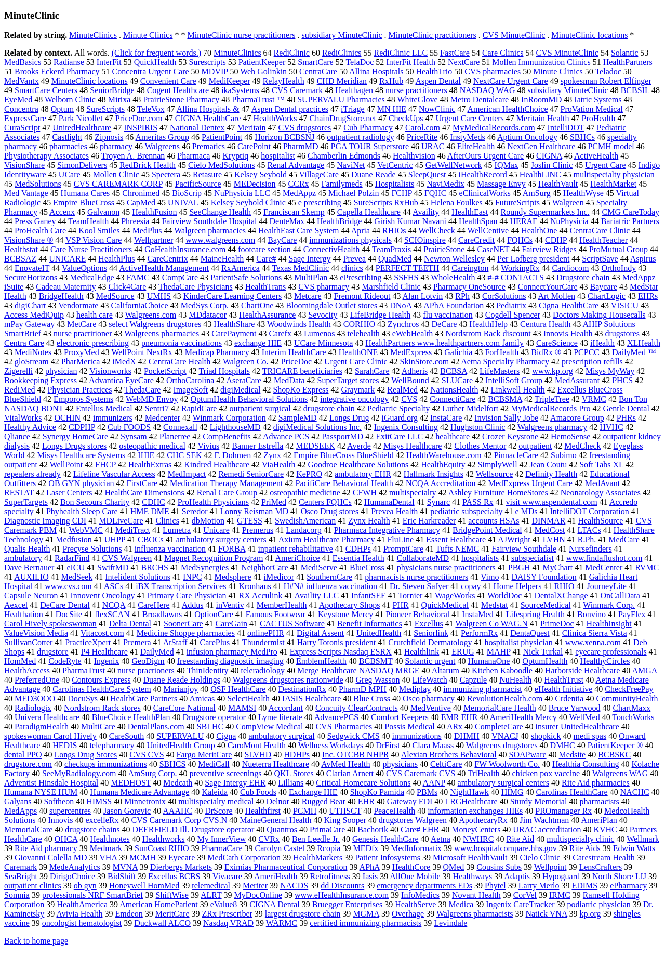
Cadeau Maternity (66, 286)
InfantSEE (368, 595)
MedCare (624, 539)
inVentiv (230, 604)
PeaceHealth (394, 810)
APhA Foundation (453, 305)
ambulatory (23, 558)
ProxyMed (81, 352)
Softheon (59, 801)
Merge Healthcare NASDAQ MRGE (358, 670)
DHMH (467, 735)
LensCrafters (600, 866)
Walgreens (162, 146)
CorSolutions (504, 296)
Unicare (216, 530)
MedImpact (187, 473)
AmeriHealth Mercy (523, 717)
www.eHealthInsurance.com (342, 895)
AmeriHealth (276, 876)
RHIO (564, 586)
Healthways (473, 876)
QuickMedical (445, 604)
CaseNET (493, 249)
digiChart (30, 305)
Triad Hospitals (224, 371)
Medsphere (232, 576)
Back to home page (36, 940)
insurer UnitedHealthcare (577, 726)
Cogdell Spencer (512, 314)
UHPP (114, 539)
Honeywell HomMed (144, 885)
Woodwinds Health (299, 324)
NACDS (294, 885)
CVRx (269, 838)
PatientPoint (222, 137)
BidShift (122, 876)
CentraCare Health (180, 361)
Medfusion (73, 539)
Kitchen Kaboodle (502, 670)
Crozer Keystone (510, 436)
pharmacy (116, 146)
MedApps (20, 810)
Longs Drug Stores (85, 754)
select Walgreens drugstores (155, 324)
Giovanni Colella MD (51, 857)
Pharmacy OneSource (469, 286)
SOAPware (528, 754)
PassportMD (342, 436)
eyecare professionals (610, 651)
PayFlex (631, 614)
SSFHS (406, 277)
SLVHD (257, 754)
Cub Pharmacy (368, 127)
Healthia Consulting (585, 764)
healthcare (452, 436)
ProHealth (599, 118)
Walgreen (568, 202)
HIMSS (99, 801)
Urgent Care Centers (470, 118)
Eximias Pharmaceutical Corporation (285, 866)
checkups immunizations (105, 764)
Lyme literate (280, 717)
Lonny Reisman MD (254, 511)
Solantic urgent (430, 661)
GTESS (249, 520)
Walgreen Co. (246, 361)
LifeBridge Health (380, 314)
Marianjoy (181, 689)
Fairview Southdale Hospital (209, 221)
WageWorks (455, 595)
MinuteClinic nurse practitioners (241, 35)
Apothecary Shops (349, 604)
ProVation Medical (592, 108)
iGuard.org (400, 417)
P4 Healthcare (104, 651)
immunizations (417, 735)
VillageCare (319, 174)
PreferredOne (37, 679)
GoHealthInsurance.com (184, 249)
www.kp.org (552, 371)
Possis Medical (409, 726)
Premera (137, 642)
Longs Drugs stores (74, 445)
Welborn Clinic (70, 99)
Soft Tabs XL (601, 464)
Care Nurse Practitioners (91, 249)
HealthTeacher (603, 240)
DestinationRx (302, 689)
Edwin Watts (634, 848)
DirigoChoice (72, 876)
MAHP (499, 651)
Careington (469, 268)
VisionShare (24, 165)
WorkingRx (520, 268)
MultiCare (98, 726)
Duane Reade (373, 174)
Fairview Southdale (523, 548)
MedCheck (582, 445)
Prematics (208, 146)
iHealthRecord (483, 174)
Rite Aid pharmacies (596, 782)
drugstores (622, 333)
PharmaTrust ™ (258, 99)
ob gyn (85, 885)
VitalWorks (23, 417)
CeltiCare (446, 764)
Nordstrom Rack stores (102, 707)
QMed (453, 866)
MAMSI (242, 707)
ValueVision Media (36, 633)
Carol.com (422, 127)
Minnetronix (145, 801)
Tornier (410, 595)
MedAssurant (577, 380)
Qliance (17, 436)
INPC (192, 576)
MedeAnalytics (74, 866)
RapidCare (199, 408)
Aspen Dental (438, 80)
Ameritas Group (162, 137)
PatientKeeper (262, 62)
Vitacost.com (102, 633)
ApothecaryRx (483, 820)
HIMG (512, 792)
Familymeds (342, 183)
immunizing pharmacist (482, 689)
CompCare (180, 277)
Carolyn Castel (280, 848)
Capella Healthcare (369, 211)
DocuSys (83, 698)
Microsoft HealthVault (470, 857)
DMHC (562, 745)
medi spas (590, 735)
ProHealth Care (40, 230)
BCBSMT (376, 661)
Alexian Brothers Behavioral (449, 754)
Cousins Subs (499, 866)
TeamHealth (88, 221)
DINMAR (548, 520)
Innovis (60, 820)
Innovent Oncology (103, 595)
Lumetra (177, 530)
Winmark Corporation (229, 417)
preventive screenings (225, 773)
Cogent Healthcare (178, 90)
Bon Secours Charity (94, 502)
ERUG (462, 651)
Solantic (624, 52)
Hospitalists (395, 183)
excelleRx (101, 820)
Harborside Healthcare (582, 670)
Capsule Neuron (31, 595)
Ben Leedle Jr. (316, 838)
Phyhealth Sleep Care (82, 511)
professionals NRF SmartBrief (92, 895)
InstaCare (446, 417)
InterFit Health (410, 62)
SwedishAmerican (305, 520)
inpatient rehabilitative (295, 548)
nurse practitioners (416, 90)
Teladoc (608, 71)
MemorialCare (28, 829)
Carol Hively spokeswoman (50, 623)
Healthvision (414, 155)
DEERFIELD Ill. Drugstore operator (193, 829)
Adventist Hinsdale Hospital (51, 782)
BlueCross (367, 567)
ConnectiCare (452, 399)
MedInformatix (416, 848)
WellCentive (488, 230)
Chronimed (140, 193)
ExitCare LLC (399, 436)
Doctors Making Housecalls (599, 314)
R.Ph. (587, 539)
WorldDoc (504, 595)
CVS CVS (146, 754)
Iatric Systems (597, 99)
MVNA (125, 866)
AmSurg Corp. (152, 773)
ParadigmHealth (42, 726)
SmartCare (315, 62)
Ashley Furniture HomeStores (498, 492)
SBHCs (582, 137)
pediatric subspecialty (466, 511)
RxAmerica (240, 268)
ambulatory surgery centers (221, 539)
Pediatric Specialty (398, 408)
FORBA (231, 548)
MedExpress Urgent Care (530, 483)
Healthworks (163, 838)
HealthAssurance (267, 314)
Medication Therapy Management (226, 483)
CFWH (365, 492)
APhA (370, 866)
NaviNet (351, 165)
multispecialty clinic (580, 838)
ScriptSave (600, 258)
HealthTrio (434, 71)
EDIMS (584, 885)
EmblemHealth (321, 661)
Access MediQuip (34, 314)
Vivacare (227, 876)
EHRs (648, 296)
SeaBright (20, 876)
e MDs (526, 511)
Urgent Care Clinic (355, 361)
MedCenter (603, 567)
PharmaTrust (83, 670)
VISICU (625, 305)
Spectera (166, 174)
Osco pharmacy (429, 698)
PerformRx (479, 633)
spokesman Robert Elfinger (606, 80)
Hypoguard (561, 876)
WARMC (281, 923)
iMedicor (279, 576)
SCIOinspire (425, 240)
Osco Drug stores (329, 511)
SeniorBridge (112, 90)
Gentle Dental (626, 408)
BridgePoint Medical (487, 530)
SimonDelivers (82, 165)
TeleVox (151, 108)
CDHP (556, 240)
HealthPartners (628, 62)
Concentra (21, 108)
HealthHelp (488, 324)
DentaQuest (530, 633)
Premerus (257, 530)
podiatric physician (599, 904)
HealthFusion (154, 211)
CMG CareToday (630, 211)
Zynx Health (369, 520)
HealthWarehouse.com (444, 455)
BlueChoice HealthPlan (131, 717)
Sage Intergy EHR (235, 782)
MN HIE (391, 108)
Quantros (282, 829)
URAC (432, 146)
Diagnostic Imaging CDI (45, 520)
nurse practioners (146, 670)
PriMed (273, 502)
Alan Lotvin (423, 296)
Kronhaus (254, 586)
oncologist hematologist (82, 923)
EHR (366, 801)
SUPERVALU (180, 735)
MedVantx (21, 80)
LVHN (554, 539)
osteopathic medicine (305, 492)
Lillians (290, 782)
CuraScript (22, 127)
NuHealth (515, 679)
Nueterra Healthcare (275, 764)
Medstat (494, 604)
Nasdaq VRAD (228, 923)
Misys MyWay (610, 371)
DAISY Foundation (543, 576)
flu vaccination (448, 314)
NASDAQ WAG (487, 90)
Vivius (209, 445)
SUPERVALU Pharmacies (341, 99)
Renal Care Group (227, 492)
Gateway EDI (410, 801)
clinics (352, 268)
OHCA (66, 838)
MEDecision (255, 183)
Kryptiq (235, 155)
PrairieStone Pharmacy (181, 99)
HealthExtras (150, 464)
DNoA (400, 305)
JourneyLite (607, 586)
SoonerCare (183, 623)
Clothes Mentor (480, 445)
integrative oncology (354, 399)
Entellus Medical (104, 408)
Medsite (572, 754)
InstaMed (477, 614)
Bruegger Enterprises (347, 904)
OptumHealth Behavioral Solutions (249, 399)
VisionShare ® (28, 240)
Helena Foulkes (457, 202)
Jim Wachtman (544, 820)
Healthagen (354, 90)
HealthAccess (27, 670)
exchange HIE (258, 342)
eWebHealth (412, 333)
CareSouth (126, 735)
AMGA (644, 670)
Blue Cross (371, 698)
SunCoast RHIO (162, 848)
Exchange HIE (313, 792)
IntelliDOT (566, 127)
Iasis (370, 876)
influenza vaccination (170, 548)
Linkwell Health (517, 389)
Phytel (495, 885)
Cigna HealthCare (568, 305)
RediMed (19, 389)
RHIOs (394, 230)
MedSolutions (38, 183)
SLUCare (457, 380)
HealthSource (600, 520)
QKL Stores (294, 773)
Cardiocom (570, 268)
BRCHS (154, 567)
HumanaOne (489, 661)
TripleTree (552, 399)
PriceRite (422, 137)
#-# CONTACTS (515, 277)
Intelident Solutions (137, 576)
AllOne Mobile (415, 876)
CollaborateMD (423, 558)
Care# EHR (420, 829)
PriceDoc (296, 361)
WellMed (584, 717)
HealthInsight (609, 623)
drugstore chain (329, 408)
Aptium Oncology (527, 137)
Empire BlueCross (83, 202)
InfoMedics (420, 895)
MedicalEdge (92, 277)
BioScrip (187, 193)
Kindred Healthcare (216, 464)
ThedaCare (142, 389)
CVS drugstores (304, 127)
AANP (434, 782)
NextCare (464, 62)
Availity (426, 211)
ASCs (113, 586)
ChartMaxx (631, 707)
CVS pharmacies (492, 71)
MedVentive (430, 707)
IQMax (506, 165)
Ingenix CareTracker (520, 904)
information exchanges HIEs (475, 810)
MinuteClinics (93, 35)
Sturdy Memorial (538, 801)
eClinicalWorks (485, 193)
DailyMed (157, 651)
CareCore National (184, 707)
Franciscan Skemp (294, 211)
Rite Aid (520, 838)
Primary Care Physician (187, 595)
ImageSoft (190, 389)
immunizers (112, 417)
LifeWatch (430, 679)
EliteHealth (476, 146)
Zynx (272, 455)
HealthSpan (478, 221)
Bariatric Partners (630, 221)
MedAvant (602, 483)
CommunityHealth (627, 698)
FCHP (401, 193)
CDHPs (358, 548)
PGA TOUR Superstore (370, 146)
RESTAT (19, 492)
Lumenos (319, 333)
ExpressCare (25, 118)
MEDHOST (131, 782)
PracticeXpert (88, 642)
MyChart (557, 567)
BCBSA (453, 371)
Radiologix (33, 707)
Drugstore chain (583, 277)
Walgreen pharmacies (210, 230)
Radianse (69, 62)
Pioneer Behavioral (417, 614)
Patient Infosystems (387, 857)
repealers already (32, 473)
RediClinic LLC (401, 52)
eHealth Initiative (564, 689)
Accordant (285, 707)
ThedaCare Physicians (195, 286)
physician (61, 371)
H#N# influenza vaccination (330, 586)
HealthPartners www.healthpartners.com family (444, 342)
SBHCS (172, 764)
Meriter (255, 885)
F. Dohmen (232, 455)
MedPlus (147, 230)
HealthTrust (563, 679)
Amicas (202, 698)
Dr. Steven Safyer (419, 586)
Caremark (20, 866)
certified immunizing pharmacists (365, 923)
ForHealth (501, 352)
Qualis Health (27, 548)
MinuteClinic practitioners (432, 35)
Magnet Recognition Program (213, 558)
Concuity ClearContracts (356, 707)
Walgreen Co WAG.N (491, 623)
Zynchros (403, 324)
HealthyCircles (605, 661)
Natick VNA (546, 913)
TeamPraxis (391, 249)
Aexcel (16, 604)
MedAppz (299, 193)
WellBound (410, 380)
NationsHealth (454, 389)
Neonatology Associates (601, 492)
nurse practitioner (83, 333)
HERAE (524, 221)
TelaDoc (359, 62)
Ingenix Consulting (406, 427)
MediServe (319, 567)
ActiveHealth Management (164, 268)
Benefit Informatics (369, 623)
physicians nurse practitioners (446, 567)
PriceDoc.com (139, 118)
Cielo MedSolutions (221, 165)
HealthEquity (443, 464)
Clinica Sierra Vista (594, 633)
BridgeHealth (61, 296)
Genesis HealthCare (385, 838)
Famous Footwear (275, 614)
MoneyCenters (475, 829)
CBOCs (151, 539)
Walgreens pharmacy (552, 427)
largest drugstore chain (302, 913)
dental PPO (23, 754)
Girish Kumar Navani (410, 221)
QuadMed (394, 258)
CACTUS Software (292, 623)
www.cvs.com (68, 586)
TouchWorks (633, 717)
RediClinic (292, 52)
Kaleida (215, 792)
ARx (454, 726)
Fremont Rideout (362, 296)
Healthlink (422, 651)
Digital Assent (320, 633)
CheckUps (406, 118)
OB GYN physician (81, 483)
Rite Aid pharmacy (46, 848)
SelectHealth (248, 698)
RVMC (647, 567)
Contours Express (101, 679)
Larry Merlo (539, 885)
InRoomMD (541, 99)
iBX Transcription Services (181, 586)
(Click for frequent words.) (156, 52)
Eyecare (181, 857)
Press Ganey (35, 221)
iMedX (124, 361)
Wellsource (494, 473)
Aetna (440, 838)
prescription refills (592, 361)
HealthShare (234, 324)
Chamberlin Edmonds (344, 155)
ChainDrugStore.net (342, 118)
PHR (400, 604)
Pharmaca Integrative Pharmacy (387, 530)
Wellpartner (153, 240)
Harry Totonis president (336, 642)
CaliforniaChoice (139, 305)
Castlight (67, 137)
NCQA (113, 604)
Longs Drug (349, 417)
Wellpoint (550, 866)
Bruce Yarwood (575, 707)
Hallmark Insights (433, 473)
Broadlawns (162, 614)
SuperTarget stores (348, 380)
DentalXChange (561, 595)
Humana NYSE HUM (40, 792)
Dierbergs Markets (181, 866)
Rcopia (328, 848)
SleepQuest (427, 174)
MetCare (81, 324)
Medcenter (162, 417)
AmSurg (537, 193)
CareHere (153, 604)
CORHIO (359, 324)
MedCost (550, 530)
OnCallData (620, 595)
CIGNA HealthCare (208, 118)
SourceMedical (546, 604)
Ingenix (106, 661)
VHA (108, 857)
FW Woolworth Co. (507, 764)
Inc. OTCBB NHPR (355, 754)
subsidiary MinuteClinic (341, 35)
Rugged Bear (323, 801)
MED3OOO (35, 698)
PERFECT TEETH (408, 268)
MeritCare (172, 913)
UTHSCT (345, 810)
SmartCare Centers (46, 90)
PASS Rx (477, 502)
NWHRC (478, 838)
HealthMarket (613, 183)
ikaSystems (240, 90)
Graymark (358, 389)
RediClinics (342, 52)
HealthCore (411, 866)
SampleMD (297, 417)
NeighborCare (264, 567)
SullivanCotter (28, 642)
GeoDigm (148, 661)
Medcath (177, 782)
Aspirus (643, 258)
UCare (70, 174)
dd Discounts (342, 885)
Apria (360, 230)
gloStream (32, 361)
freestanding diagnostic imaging (230, 661)
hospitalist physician (519, 642)
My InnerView (221, 838)
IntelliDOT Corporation (589, 511)
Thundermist (263, 642)
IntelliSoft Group (513, 380)
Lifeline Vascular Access (114, 473)
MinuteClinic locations (589, 35)
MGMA (366, 913)
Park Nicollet (81, 118)
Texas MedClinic (300, 268)
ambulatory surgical (281, 735)
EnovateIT (32, 268)
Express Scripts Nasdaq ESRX (341, 651)
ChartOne (257, 305)
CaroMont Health (257, 745)
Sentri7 (157, 408)
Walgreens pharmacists (474, 913)
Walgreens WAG (620, 773)
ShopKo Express (300, 389)
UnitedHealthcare (81, 127)
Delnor (277, 801)
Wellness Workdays (331, 745)
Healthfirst (263, 810)
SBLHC (210, 726)
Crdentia (569, 698)
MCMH (142, 857)
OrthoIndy (618, 268)
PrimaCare (327, 829)
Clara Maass (433, 745)
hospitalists (480, 558)
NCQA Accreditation (441, 483)
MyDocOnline (258, 895)
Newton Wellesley (454, 258)
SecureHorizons (30, 277)
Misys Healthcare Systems (81, 455)
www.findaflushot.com (604, 558)
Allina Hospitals (376, 71)
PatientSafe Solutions (246, 277)
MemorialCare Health (499, 707)
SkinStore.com (424, 361)
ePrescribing (360, 277)
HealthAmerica (82, 904)
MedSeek (76, 576)
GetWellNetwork (453, 165)
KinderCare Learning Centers (232, 296)
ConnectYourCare (548, 286)
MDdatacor (208, 314)
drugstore (52, 651)
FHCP (105, 464)
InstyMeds (467, 137)
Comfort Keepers (400, 717)
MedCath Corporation (244, 857)
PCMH (304, 810)
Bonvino (591, 614)
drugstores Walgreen (413, 820)
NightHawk (469, 792)
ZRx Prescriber (227, 913)
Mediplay (415, 689)
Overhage (408, 913)
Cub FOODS (129, 427)
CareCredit (476, 240)
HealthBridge (339, 221)
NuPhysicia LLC (242, 193)
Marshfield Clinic (391, 286)
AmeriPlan (599, 820)
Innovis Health (568, 333)
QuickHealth (155, 62)
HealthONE (358, 352)
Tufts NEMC (457, 548)
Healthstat (21, 249)
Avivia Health (79, 913)
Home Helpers (518, 586)
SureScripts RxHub (386, 202)
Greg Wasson (378, 679)
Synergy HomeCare (75, 436)
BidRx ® (546, 352)
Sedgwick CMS (353, 735)
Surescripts (207, 62)
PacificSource (198, 183)
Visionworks (110, 371)
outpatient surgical (259, 408)
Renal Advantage (296, 165)
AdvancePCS (336, 717)
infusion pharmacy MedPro (232, 651)
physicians (400, 764)
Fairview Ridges (549, 249)
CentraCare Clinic (599, 230)
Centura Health (545, 324)
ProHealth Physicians (213, 502)
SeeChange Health (220, 211)
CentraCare (318, 71)
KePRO (309, 473)
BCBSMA (505, 399)
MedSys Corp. (205, 305)
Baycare (603, 286)
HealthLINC (540, 174)
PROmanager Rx (563, 810)
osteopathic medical (152, 445)
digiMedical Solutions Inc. (317, 427)
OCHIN (67, 417)
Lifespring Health (535, 614)
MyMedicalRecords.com (494, 127)
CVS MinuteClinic (514, 35)
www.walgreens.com (220, 240)
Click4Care (127, 286)
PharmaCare (222, 848)
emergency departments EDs (424, 885)
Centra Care (24, 342)
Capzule (473, 679)
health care (94, 314)
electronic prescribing (93, 342)
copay (471, 586)
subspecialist (532, 558)
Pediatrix (511, 305)
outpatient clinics (32, 885)
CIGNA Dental (274, 904)
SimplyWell (497, 464)
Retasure (207, 174)
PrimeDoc (557, 623)
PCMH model (611, 146)
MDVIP (215, 71)
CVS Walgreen (127, 558)
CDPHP (82, 427)
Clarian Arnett (350, 773)
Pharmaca (193, 155)
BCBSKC (614, 754)
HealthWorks (275, 118)
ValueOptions (84, 268)
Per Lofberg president (533, 258)
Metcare (307, 296)
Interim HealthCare (294, 352)
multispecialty (412, 492)
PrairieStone (443, 249)
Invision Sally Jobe (506, 417)
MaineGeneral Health (275, 820)
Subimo (564, 455)
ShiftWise (172, 895)
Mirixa (119, 99)
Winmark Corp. (609, 604)
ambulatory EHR (363, 473)
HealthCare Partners (143, 698)
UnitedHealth (378, 633)
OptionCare (213, 614)
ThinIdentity (208, 670)
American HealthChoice (507, 108)
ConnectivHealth (331, 249)
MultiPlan (310, 277)
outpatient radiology (360, 137)
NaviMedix (445, 183)
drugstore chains (92, 829)
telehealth (363, 333)
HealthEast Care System (298, 230)
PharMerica (80, 361)
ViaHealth (279, 464)
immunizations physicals (350, 240)
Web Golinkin (263, 71)
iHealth (602, 342)
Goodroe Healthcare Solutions (358, 464)
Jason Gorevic (127, 810)
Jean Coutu (548, 464)
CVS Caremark (297, 90)
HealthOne (539, 230)
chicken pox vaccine (546, 773)
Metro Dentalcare (479, 99)
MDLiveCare (121, 520)
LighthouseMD (235, 427)
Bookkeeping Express (40, 380)
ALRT (211, 895)
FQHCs (520, 240)
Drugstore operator (213, 717)
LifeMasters (500, 371)
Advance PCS (286, 436)
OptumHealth (544, 661)
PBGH (519, 567)
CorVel (525, 895)
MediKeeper (229, 80)
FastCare (455, 52)
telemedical (211, 885)
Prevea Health (394, 511)
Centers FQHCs (325, 502)
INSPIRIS (140, 127)
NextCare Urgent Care (510, 80)
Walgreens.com (151, 314)
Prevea (354, 258)
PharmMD (300, 146)
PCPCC (587, 352)
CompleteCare (499, 726)
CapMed (141, 202)
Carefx (280, 333)
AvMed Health (345, 764)
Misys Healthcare (412, 445)
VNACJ (504, 735)
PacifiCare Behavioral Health (344, 483)
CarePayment (233, 333)
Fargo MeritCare (204, 754)
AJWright (514, 539)
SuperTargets (26, 502)
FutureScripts (517, 202)
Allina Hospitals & (208, 108)
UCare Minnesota (323, 342)
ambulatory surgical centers (504, 782)
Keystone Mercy (345, 614)
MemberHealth (282, 604)
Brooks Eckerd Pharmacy (57, 71)
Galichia (458, 352)
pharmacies (68, 146)
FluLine (400, 539)
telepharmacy (111, 745)
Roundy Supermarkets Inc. (545, 211)
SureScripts (105, 108)
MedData (289, 380)
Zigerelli (18, 371)
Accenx (62, 211)
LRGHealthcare (471, 801)
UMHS (159, 296)
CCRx (298, 183)
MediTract (132, 530)
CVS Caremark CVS (420, 773)
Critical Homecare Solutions (363, 782)
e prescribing (319, 202)
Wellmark (643, 838)
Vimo (490, 576)
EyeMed (18, 99)
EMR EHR (459, 717)
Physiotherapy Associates (46, 155)
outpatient (535, 445)
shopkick (546, 735)
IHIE (146, 455)
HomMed (20, 661)
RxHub (391, 80)
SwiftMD (112, 567)
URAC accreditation (547, 829)
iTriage (353, 108)
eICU (75, 567)
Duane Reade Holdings (181, 679)
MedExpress (411, 352)
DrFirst (388, 745)
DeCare (444, 324)
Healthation (23, 614)
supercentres (70, 810)
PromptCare (403, 548)
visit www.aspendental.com (551, 502)
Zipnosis (109, 137)
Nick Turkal (543, 651)
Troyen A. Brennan (133, 155)
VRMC (594, 399)
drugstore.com (28, 764)
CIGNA (549, 155)
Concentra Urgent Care (150, 71)
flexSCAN (112, 614)
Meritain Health (542, 118)
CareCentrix (168, 258)
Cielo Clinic (540, 857)
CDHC (153, 502)
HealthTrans (265, 286)
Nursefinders (590, 548)
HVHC (611, 427)
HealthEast (469, 211)
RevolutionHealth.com (504, 698)
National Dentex (197, 127)
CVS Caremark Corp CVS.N (179, 820)
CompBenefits (226, 436)
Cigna (226, 735)
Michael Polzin (353, 193)
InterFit (109, 62)
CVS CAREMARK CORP (118, 183)
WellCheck (436, 230)
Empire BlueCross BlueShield (344, 455)
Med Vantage (26, 193)
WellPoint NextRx (141, 352)
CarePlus (215, 642)
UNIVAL (183, 202)
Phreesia (135, 221)
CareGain (231, 623)
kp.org (590, 913)
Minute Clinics (148, 35)
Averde (359, 445)
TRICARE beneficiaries (302, 371)
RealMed (402, 389)
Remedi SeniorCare (251, 473)
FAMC (137, 277)
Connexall (180, 427)
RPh (462, 296)
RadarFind (72, 558)
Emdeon (128, 913)
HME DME (149, 511)
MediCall (213, 764)
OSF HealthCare (237, 689)
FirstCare (142, 483)
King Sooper (345, 820)
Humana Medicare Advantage (139, 792)
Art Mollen (556, 296)
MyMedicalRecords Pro (550, 408)
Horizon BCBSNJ (284, 137)
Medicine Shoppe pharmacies (186, 633)
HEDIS (64, 745)
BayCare (282, 240)
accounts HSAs (493, 520)
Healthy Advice (30, 427)
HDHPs (297, 754)
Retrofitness (330, 876)
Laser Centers (69, 492)
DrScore (218, 810)
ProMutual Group (618, 249)
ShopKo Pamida (377, 792)
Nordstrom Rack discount (487, 333)
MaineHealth (222, 258)
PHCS (622, 380)
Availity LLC (317, 595)
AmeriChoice (297, 558)
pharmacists (599, 801)
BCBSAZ (20, 258)
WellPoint (66, 464)
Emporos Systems (83, 399)
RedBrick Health (147, 165)
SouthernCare (329, 576)
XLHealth (643, 342)
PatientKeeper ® (615, 745)
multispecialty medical (216, 801)
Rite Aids (585, 848)
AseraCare (243, 380)
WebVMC (86, 530)
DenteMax (287, 221)
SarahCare (372, 371)
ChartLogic (607, 296)
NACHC (634, 792)
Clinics (167, 520)
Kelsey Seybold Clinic (248, 202)
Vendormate (78, 305)
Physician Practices (80, 389)
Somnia (17, 895)
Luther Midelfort (470, 408)
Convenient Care (168, 80)
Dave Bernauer (29, 567)
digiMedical (240, 389)
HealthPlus (116, 258)
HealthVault (558, 183)
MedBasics (22, 62)
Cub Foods (258, 792)
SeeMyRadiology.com (79, 773)
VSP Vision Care (93, 240)
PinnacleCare (516, 455)
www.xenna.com (593, 642)
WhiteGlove (417, 99)
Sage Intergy (310, 258)
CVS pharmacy (323, 286)
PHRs (626, 417)
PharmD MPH (363, 689)
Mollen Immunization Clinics (541, 62)
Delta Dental (130, 623)
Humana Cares (85, 193)
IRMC (559, 895)
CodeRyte (64, 661)
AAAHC (177, 810)
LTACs (589, 530)
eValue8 (223, 904)
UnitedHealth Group (181, 745)
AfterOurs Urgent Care (485, 155)
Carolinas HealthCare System (101, 689)
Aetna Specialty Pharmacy (505, 361)
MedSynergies (205, 567)
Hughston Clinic (477, 427)
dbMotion (208, 520)
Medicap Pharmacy (217, 352)
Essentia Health (358, 558)
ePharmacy (628, 885)
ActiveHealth (596, 155)
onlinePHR (265, 633)
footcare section (264, 249)
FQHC (435, 193)
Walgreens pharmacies (161, 333)
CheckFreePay (629, 689)
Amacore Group (577, 417)
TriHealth (484, 773)
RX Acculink (260, 595)
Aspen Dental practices (289, 108)
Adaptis (517, 876)
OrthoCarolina (190, 380)
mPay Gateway (29, 324)
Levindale (450, 923)
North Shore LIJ (619, 876)
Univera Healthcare (47, 717)
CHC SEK (184, 455)
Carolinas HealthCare (571, 792)
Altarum (445, 670)
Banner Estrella (257, 445)
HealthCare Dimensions (144, 492)
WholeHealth (453, 277)
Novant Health (476, 895)
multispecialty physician (614, 174)
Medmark (106, 848)
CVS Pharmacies (343, 726)
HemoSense (570, 436)
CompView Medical (269, 726)
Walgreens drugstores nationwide (288, 679)
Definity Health (551, 473)
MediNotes (33, 352)
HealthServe (415, 904)
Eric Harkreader (429, 520)
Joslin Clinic (552, 165)
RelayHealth (283, 80)
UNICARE (67, 258)
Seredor (195, 511)
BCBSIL (635, 90)
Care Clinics (503, 52)
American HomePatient (158, 904)
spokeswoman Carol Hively (50, 735)
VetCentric (395, 165)
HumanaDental (389, 502)
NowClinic (437, 108)
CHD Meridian (342, 80)
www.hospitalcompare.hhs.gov (505, 848)
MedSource (115, 296)
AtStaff (175, 642)
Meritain (251, 127)
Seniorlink (431, 633)
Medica (460, 904)
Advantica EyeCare (121, 380)
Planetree (175, 436)
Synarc (438, 502)
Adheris (415, 371)
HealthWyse (583, 193)
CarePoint (254, 146)
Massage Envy (501, 183)
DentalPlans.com (156, 726)
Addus (193, 604)
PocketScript (165, 371)
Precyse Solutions (92, 548)
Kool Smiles (99, 230)
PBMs (427, 792)
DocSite (69, 614)
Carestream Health (604, 857)
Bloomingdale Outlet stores (331, 305)
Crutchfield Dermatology (430, 642)
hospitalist (278, 155)
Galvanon (103, 211)
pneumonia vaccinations (181, 342)
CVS (409, 399)
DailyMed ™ (634, 352)
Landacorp (303, 530)
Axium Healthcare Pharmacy (326, 539)
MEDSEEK (315, 445)
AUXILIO (31, 576)
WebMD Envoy (152, 399)
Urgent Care (605, 165)
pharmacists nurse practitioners (416, 576)
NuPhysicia (569, 221)
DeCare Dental (65, 604)
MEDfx (365, 848)
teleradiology (263, 670)
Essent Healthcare (456, 539)
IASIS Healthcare (311, 698)
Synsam (134, 436)
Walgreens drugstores (502, 745)
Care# (266, 258)
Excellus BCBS (174, 876)
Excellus (429, 623)
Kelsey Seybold (260, 174)
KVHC (605, 829)
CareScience (557, 342)
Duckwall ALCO (162, 923)
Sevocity (322, 314)
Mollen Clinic (116, 174)
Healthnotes (109, 838)
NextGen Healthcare (541, 146)
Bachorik (372, 829)
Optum (62, 108)
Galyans (17, 801)
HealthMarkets (317, 857)
